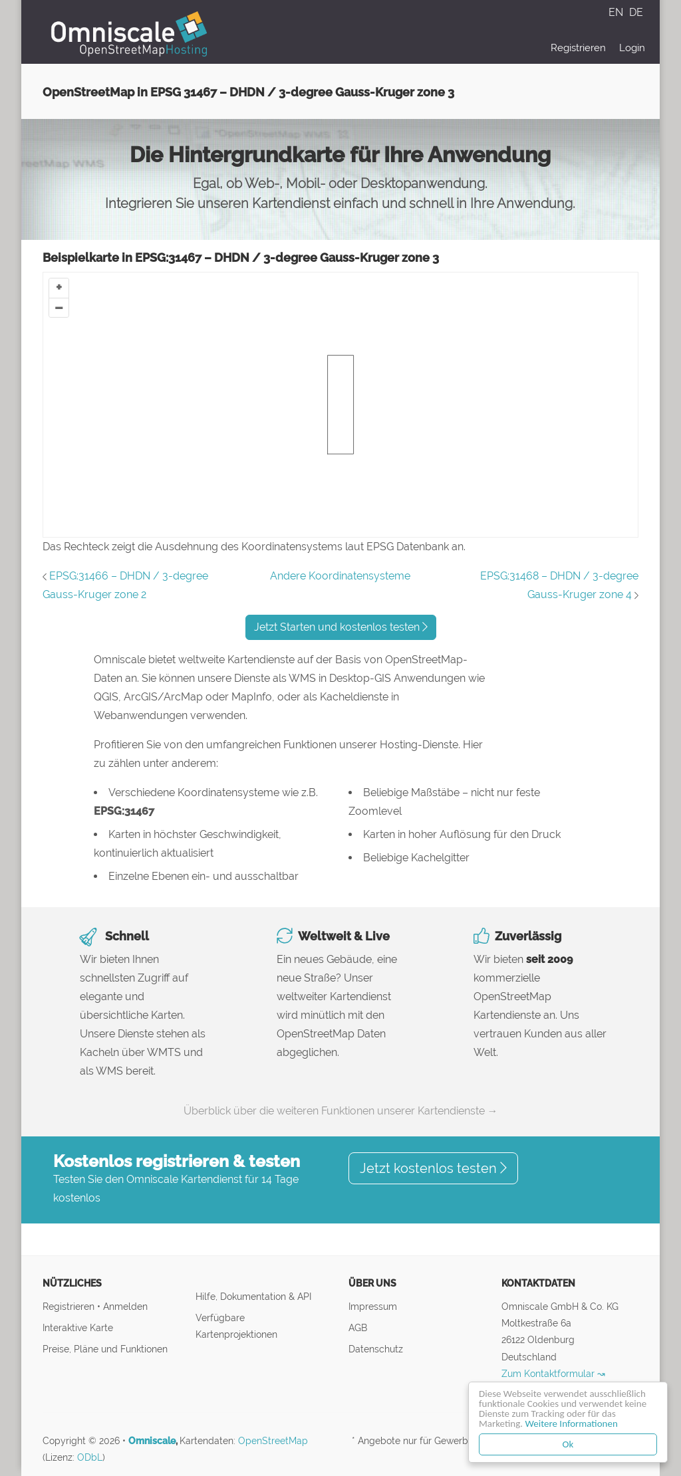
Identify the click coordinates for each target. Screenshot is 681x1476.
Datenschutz (375, 1348)
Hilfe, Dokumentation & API (253, 1296)
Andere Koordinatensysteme (340, 576)
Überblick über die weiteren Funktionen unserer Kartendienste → (341, 1111)
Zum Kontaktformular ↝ (553, 1373)
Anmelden (125, 1306)
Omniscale (152, 1440)
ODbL (89, 1457)
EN (617, 12)
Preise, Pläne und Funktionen (105, 1348)
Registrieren (578, 48)
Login (632, 48)
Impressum (372, 1306)
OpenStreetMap (273, 1440)
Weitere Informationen (571, 1423)
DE (636, 12)
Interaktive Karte (78, 1327)
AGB (357, 1327)
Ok (568, 1444)
